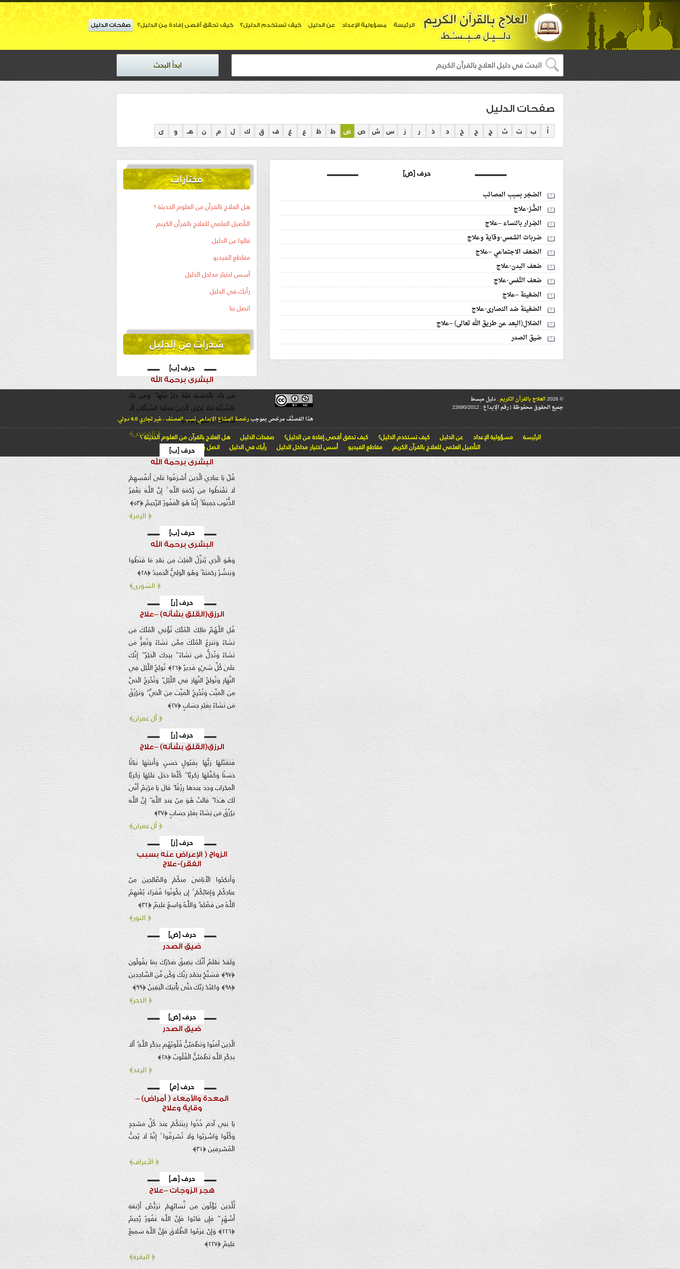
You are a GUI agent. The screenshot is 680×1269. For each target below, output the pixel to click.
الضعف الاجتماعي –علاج (508, 252)
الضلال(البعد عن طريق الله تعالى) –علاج (489, 323)
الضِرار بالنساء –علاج (513, 223)
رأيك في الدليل (230, 291)
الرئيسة (404, 25)
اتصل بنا (239, 308)
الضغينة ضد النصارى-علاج (506, 309)
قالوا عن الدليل (231, 240)
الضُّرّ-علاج (527, 209)
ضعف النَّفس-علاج (518, 281)
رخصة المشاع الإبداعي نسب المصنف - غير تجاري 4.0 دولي (183, 419)
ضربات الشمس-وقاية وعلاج (504, 238)
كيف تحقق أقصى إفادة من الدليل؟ (185, 25)
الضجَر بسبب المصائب (512, 195)
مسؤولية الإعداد (364, 25)
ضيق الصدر (526, 338)
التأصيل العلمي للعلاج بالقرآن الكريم (203, 223)
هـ (190, 131)
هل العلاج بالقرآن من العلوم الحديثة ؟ (202, 206)
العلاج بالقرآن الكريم (522, 399)
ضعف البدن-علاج (519, 266)
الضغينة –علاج (522, 295)
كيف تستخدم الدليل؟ (270, 25)
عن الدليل (321, 25)
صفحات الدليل (111, 25)
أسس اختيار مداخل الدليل (217, 274)
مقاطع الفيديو (231, 257)
